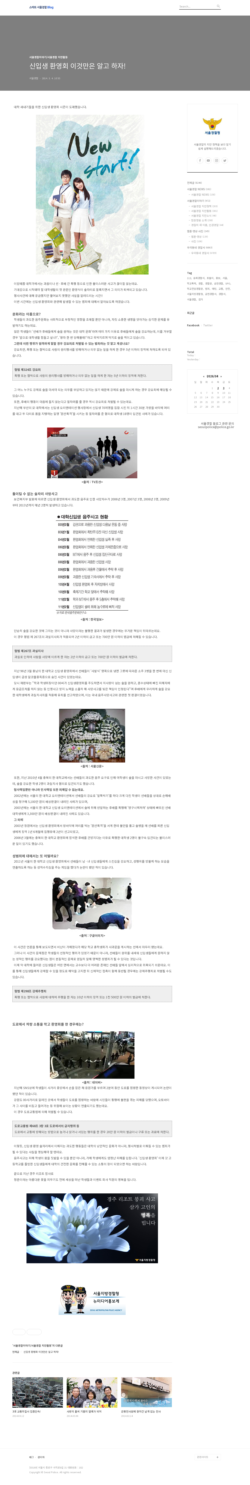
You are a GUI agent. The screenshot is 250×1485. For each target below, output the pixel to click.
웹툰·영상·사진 (198, 231)
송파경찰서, (199, 278)
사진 (196, 241)
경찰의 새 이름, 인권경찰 (207, 225)
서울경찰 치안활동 (204, 211)
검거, (201, 299)
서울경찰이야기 (198, 201)
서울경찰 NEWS (199, 189)
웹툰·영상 (199, 236)
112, (189, 278)
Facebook (193, 325)
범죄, (207, 288)
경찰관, (209, 283)
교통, (221, 288)
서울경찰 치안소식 (203, 215)
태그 (31, 1457)
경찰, (201, 283)
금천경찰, (219, 283)
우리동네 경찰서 (199, 247)
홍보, (218, 278)
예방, (214, 288)
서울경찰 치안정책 (204, 206)
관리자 (41, 1457)
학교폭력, (192, 283)
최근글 (190, 313)
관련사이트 (202, 1457)
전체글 (194, 183)
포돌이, (210, 278)
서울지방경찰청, (195, 294)
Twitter (208, 325)
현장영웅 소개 (202, 220)
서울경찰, (192, 299)
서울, (225, 278)
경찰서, (222, 294)
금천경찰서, (211, 294)
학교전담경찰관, (195, 288)
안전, (228, 288)
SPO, (228, 283)
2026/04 (212, 376)
